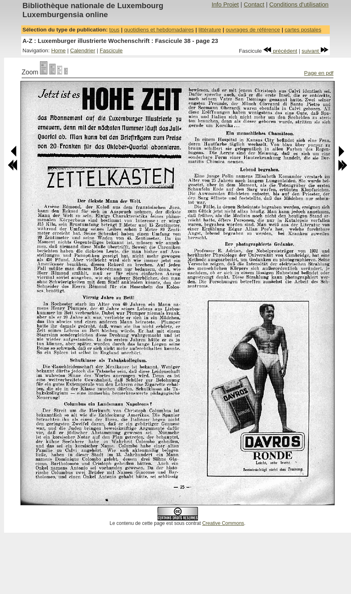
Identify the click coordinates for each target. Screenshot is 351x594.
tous (114, 30)
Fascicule (111, 50)
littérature (209, 30)
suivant (315, 51)
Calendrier (83, 50)
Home (58, 50)
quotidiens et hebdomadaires (159, 30)
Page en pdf (318, 73)
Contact (254, 4)
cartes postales (302, 30)
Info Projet (225, 4)
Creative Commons (223, 523)
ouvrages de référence (253, 30)
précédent (280, 51)
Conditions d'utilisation (299, 4)
